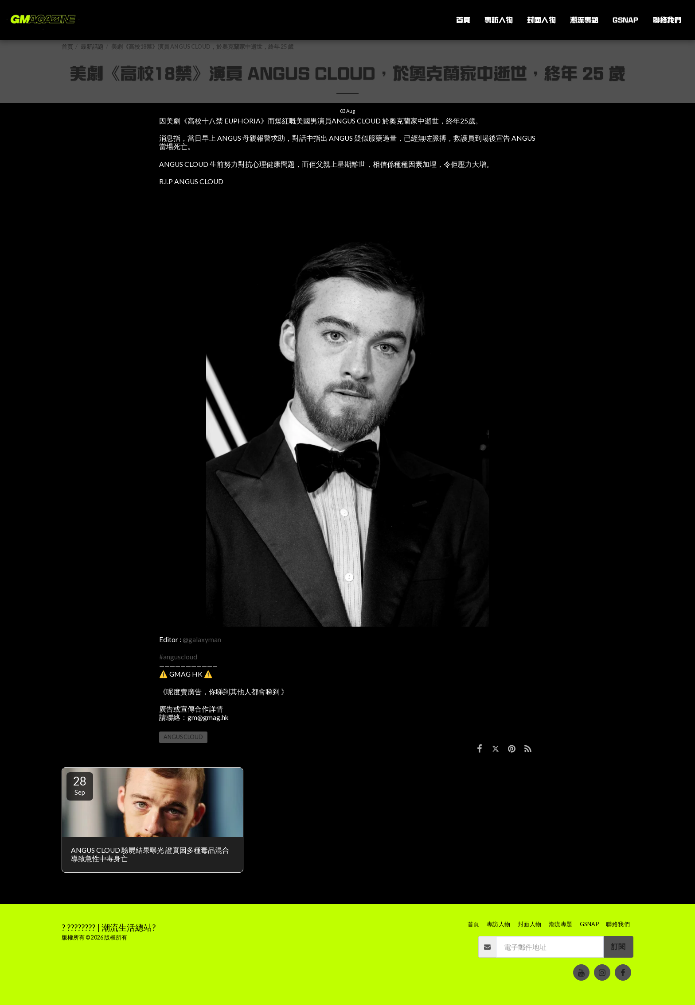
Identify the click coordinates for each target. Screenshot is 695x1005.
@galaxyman (202, 639)
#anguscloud (178, 657)
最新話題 (92, 46)
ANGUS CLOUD (183, 737)
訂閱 (618, 947)
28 (79, 785)
